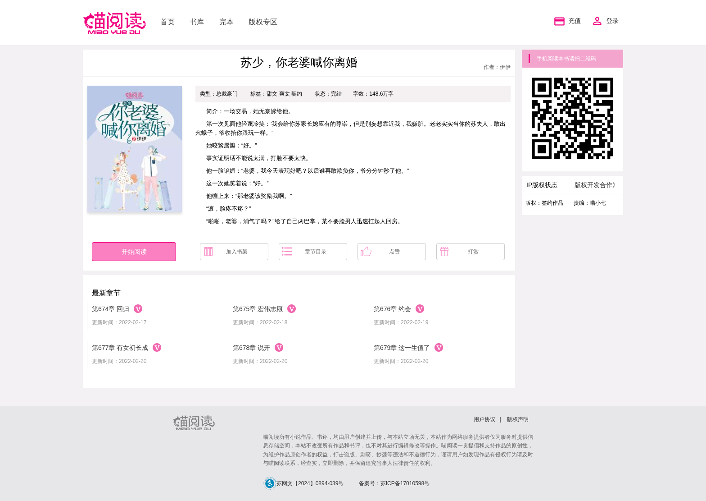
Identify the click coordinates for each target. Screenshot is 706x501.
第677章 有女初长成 (120, 347)
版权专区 (263, 22)
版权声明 (518, 419)
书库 (197, 22)
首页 (167, 22)
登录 (612, 21)
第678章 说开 (251, 347)
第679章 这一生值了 (402, 347)
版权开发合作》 (597, 184)
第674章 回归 (110, 309)
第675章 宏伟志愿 (258, 309)
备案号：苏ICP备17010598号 (394, 483)
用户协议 (484, 419)
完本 (226, 22)
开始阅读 (134, 251)
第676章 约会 (392, 309)
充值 (566, 21)
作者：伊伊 (497, 67)
